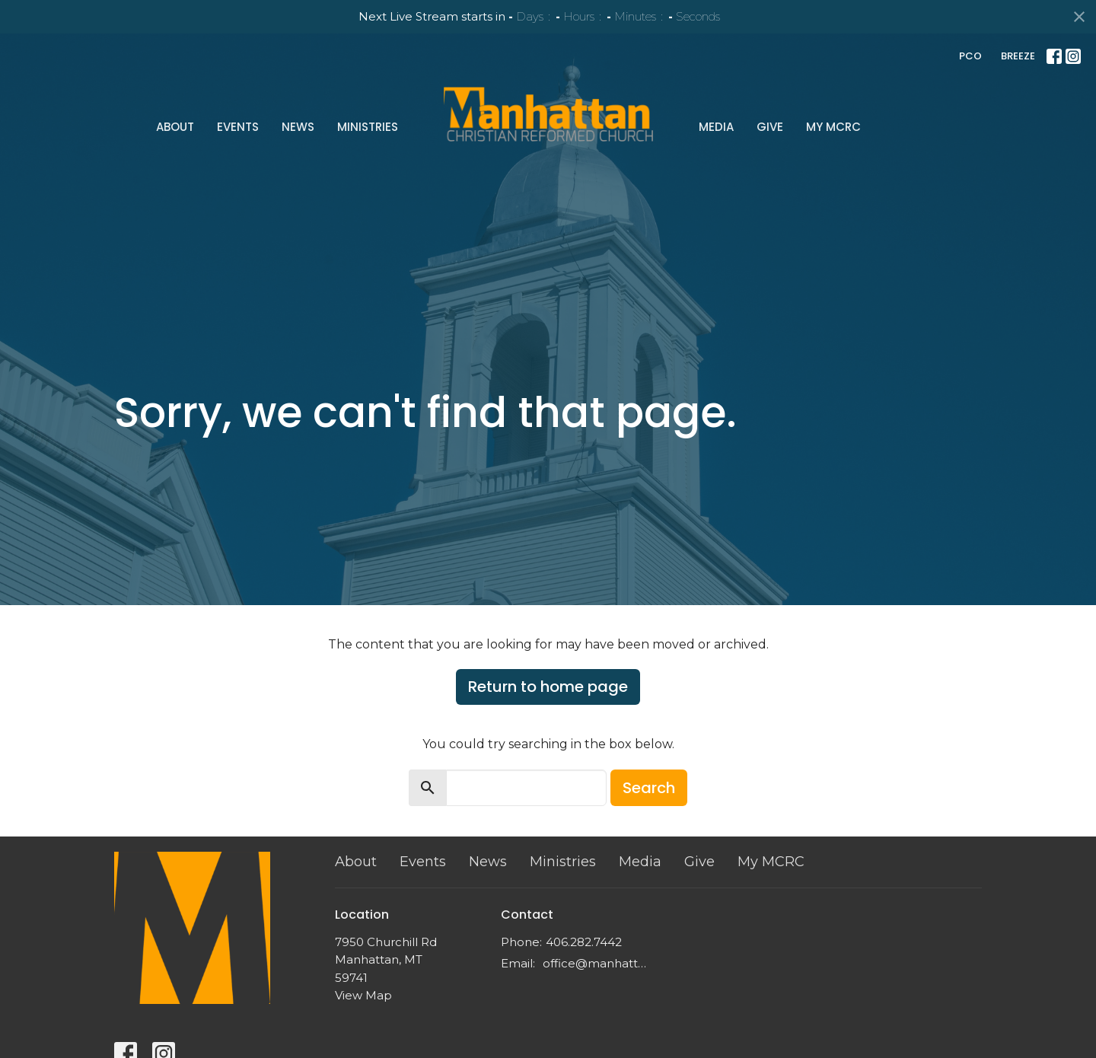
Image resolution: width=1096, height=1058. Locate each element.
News (298, 127)
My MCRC (833, 127)
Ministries (367, 127)
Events (238, 127)
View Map (363, 995)
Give (770, 127)
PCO (970, 56)
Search (649, 787)
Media (716, 127)
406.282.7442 (584, 942)
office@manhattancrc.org (597, 963)
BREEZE (1018, 56)
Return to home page (548, 686)
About (175, 127)
